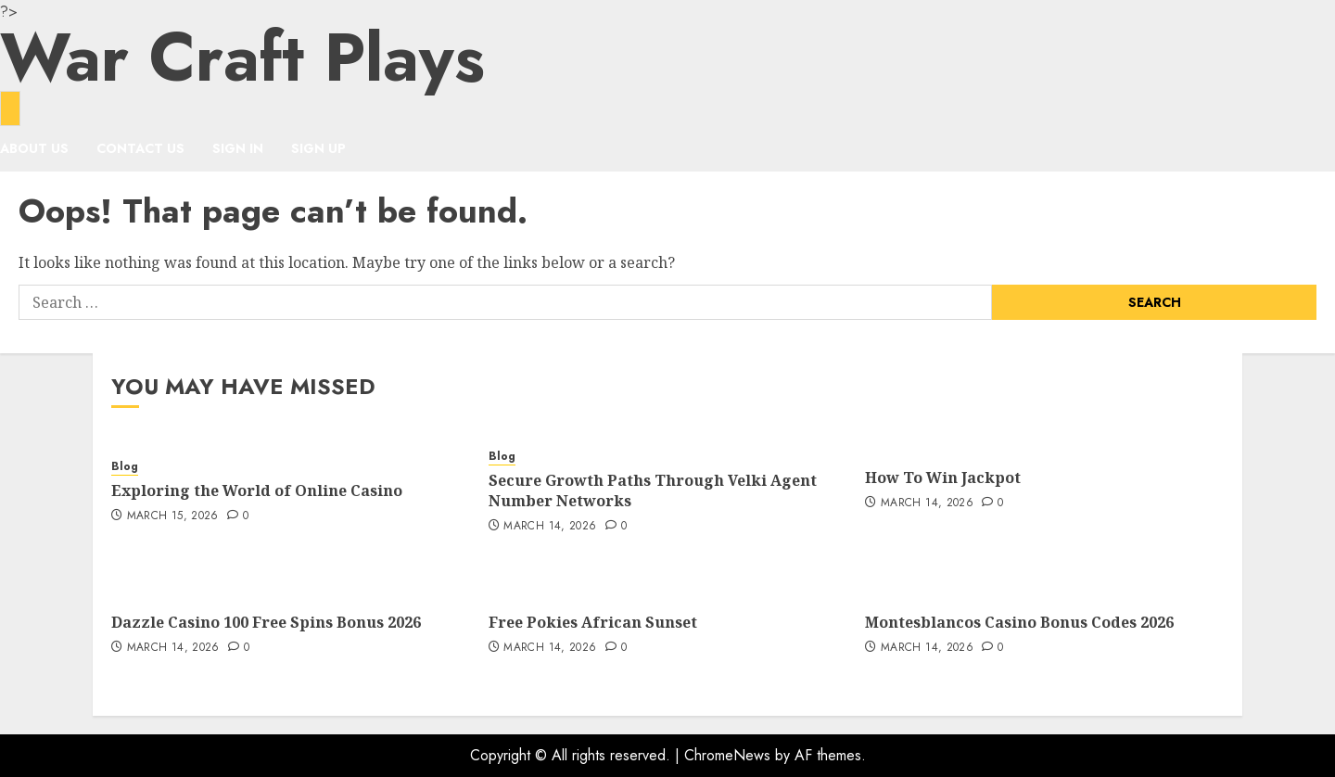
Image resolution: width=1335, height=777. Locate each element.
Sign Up (318, 148)
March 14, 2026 (549, 526)
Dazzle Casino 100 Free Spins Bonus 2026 (266, 622)
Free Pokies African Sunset (593, 622)
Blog (124, 467)
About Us (34, 148)
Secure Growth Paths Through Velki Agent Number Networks (653, 490)
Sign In (237, 148)
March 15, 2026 (173, 516)
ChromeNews (727, 755)
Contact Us (140, 148)
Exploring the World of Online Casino (256, 490)
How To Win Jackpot (943, 477)
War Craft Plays (242, 57)
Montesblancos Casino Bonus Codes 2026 (1019, 622)
